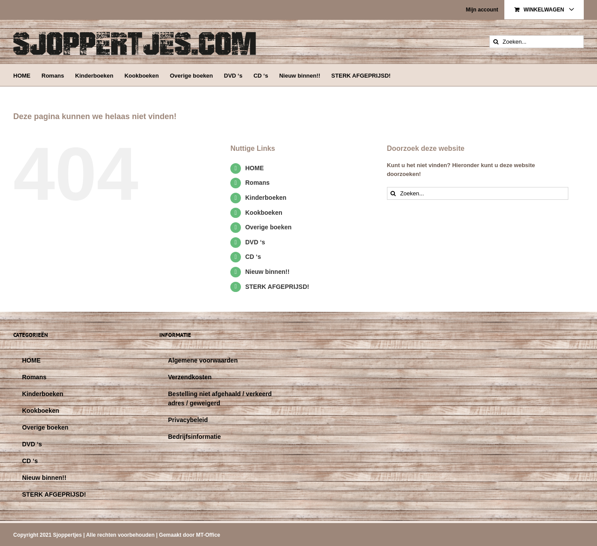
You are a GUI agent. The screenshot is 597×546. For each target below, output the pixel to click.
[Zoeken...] (536, 41)
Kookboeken (263, 212)
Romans (257, 182)
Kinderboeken (265, 197)
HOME (254, 168)
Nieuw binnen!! (267, 271)
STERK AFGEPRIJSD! (277, 286)
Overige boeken (268, 227)
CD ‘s (253, 256)
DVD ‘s (255, 242)
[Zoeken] (495, 41)
